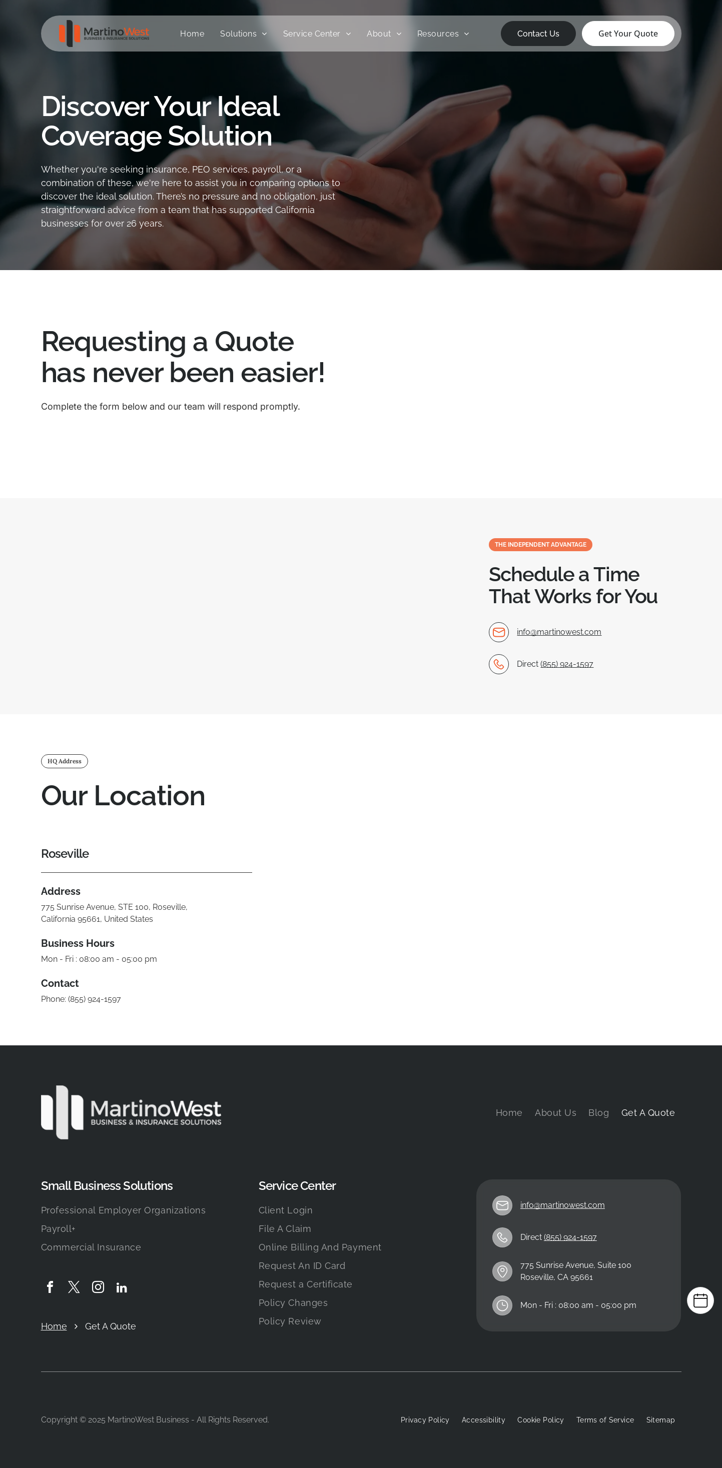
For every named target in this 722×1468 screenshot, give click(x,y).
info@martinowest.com (559, 632)
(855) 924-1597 (566, 664)
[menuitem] (192, 34)
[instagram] (98, 1288)
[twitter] (74, 1288)
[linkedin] (122, 1288)
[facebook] (50, 1288)
